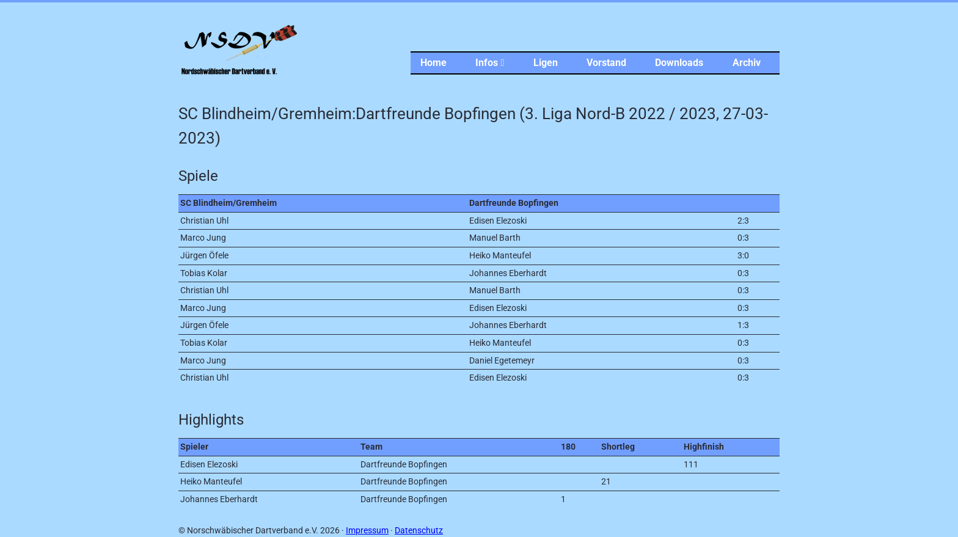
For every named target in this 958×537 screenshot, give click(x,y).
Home (433, 62)
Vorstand (606, 62)
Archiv (747, 62)
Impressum (367, 530)
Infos (489, 62)
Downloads (679, 62)
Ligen (545, 62)
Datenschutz (419, 530)
